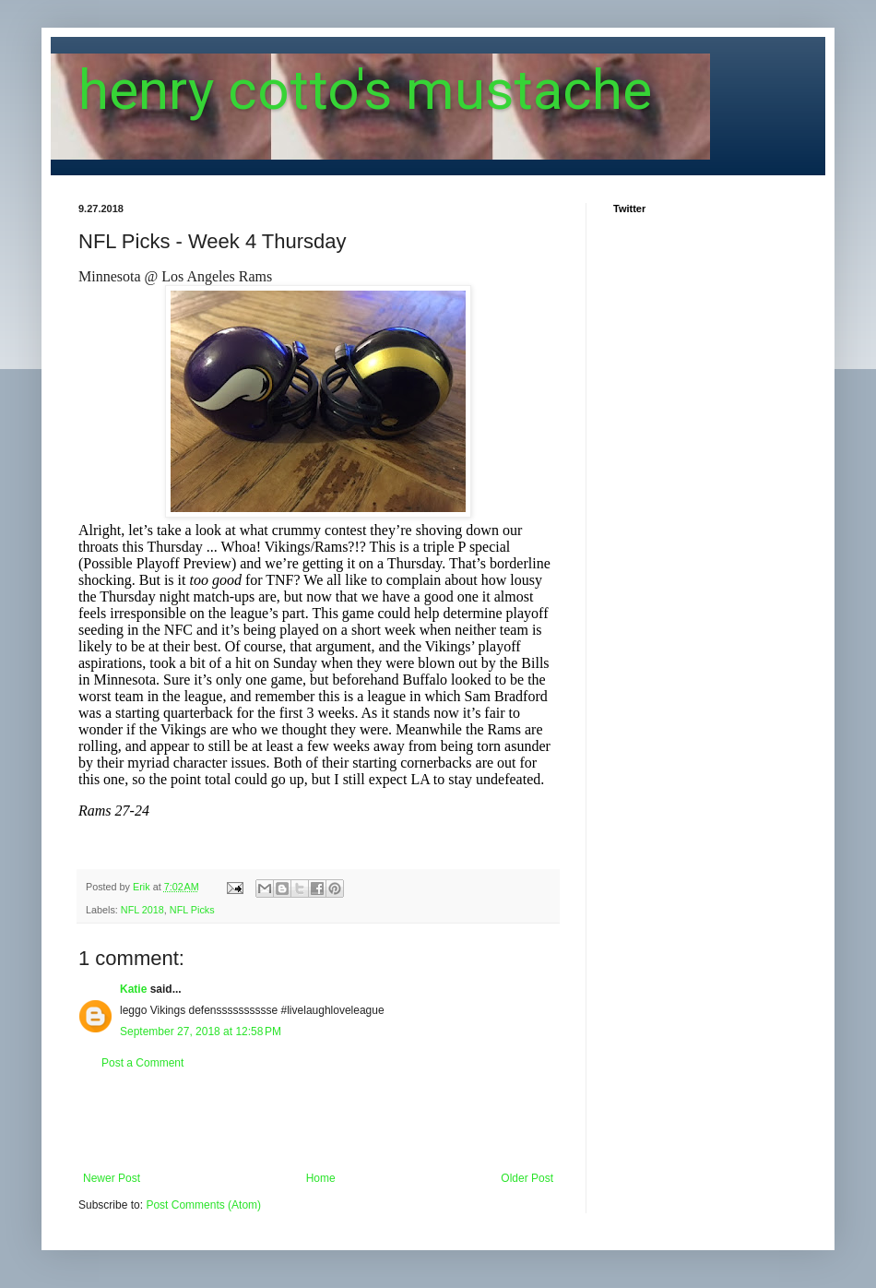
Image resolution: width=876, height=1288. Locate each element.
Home (321, 1178)
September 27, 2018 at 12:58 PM (200, 1031)
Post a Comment (142, 1062)
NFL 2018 (142, 909)
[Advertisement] (318, 1121)
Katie (133, 989)
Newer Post (111, 1178)
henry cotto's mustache (365, 90)
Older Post (527, 1178)
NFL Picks (192, 909)
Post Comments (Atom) (203, 1205)
